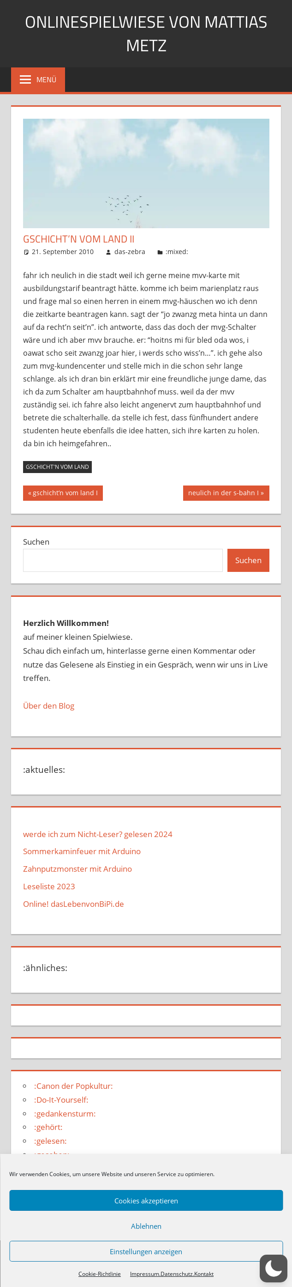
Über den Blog (48, 705)
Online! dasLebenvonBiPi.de (73, 903)
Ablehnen (146, 1226)
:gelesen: (50, 1140)
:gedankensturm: (65, 1113)
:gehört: (48, 1127)
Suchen (36, 541)
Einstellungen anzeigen (146, 1251)
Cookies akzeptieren (146, 1200)
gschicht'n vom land (57, 467)
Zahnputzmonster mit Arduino (77, 868)
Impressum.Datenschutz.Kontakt (172, 1274)
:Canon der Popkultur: (73, 1086)
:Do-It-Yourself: (61, 1099)
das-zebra (129, 251)
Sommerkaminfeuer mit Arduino (82, 851)
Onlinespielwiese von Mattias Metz (146, 33)
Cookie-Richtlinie (99, 1274)
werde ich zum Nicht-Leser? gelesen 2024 (98, 834)
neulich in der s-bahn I (223, 494)
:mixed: (177, 251)
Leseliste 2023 (49, 886)
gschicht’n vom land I (65, 494)
